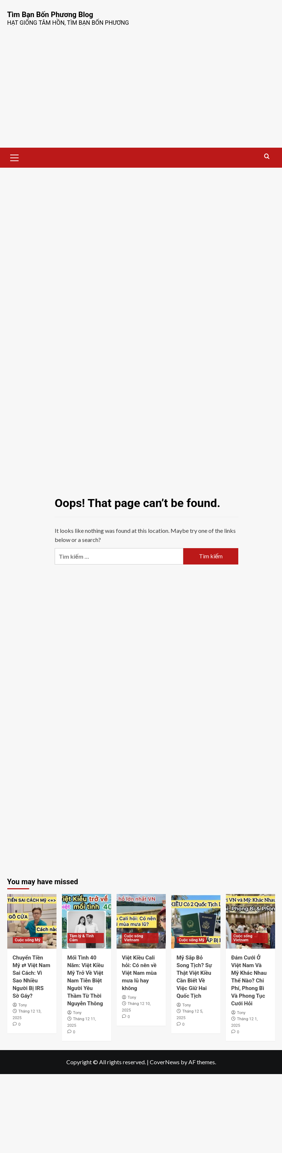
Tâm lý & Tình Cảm (82, 938)
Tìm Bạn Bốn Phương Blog (50, 14)
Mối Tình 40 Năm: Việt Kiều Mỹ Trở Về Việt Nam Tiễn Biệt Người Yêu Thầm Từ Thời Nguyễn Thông (85, 980)
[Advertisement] (141, 93)
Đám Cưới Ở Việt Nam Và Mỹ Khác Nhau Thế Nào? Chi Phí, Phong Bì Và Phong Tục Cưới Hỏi (249, 980)
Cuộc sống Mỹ (27, 940)
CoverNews (165, 1061)
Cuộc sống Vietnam (133, 938)
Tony (22, 1005)
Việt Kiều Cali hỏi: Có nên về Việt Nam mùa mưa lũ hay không (139, 973)
